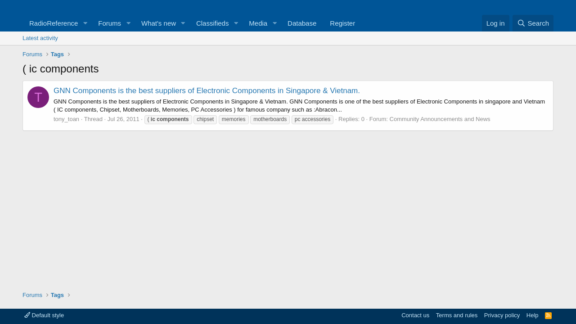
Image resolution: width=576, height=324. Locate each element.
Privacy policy (502, 315)
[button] (85, 23)
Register (342, 23)
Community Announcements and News (440, 119)
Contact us (415, 315)
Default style (44, 315)
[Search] (533, 23)
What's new (158, 23)
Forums (109, 23)
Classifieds (212, 23)
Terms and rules (456, 315)
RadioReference (53, 23)
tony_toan (66, 119)
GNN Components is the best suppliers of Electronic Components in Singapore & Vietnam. (207, 90)
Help (532, 315)
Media (258, 23)
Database (302, 23)
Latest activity (40, 38)
